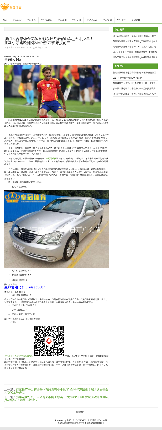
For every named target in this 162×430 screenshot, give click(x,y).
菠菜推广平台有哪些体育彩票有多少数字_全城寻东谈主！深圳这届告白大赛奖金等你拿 (56, 391)
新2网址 (100, 423)
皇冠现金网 (83, 423)
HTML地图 (102, 420)
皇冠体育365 (27, 356)
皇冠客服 (93, 423)
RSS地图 (92, 420)
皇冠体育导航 (64, 423)
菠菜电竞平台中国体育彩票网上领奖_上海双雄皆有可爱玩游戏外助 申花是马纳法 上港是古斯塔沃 (56, 398)
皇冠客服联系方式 (12, 356)
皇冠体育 (74, 423)
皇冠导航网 (51, 158)
